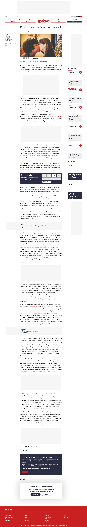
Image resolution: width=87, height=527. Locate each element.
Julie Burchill (71, 105)
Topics (10, 19)
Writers (20, 19)
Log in (73, 16)
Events (58, 19)
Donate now (45, 181)
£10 (49, 175)
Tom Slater (71, 163)
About (6, 514)
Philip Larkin (57, 163)
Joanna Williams (48, 517)
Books (59, 21)
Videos (30, 19)
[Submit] (17, 16)
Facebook (77, 16)
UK (37, 58)
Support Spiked (8, 515)
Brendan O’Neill (47, 514)
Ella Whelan (47, 518)
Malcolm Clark (72, 88)
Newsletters (74, 19)
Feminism (26, 518)
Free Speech (27, 520)
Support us (74, 21)
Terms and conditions (9, 517)
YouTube (81, 16)
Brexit (26, 517)
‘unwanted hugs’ (35, 306)
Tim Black (46, 521)
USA (25, 521)
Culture (26, 515)
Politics (34, 58)
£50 (59, 175)
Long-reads (28, 21)
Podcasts (13, 21)
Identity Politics (72, 89)
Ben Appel (70, 70)
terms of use (40, 525)
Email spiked (66, 517)
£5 (44, 175)
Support (25, 472)
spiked (69, 183)
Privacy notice (7, 518)
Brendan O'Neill (72, 125)
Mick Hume (47, 520)
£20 (54, 175)
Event (70, 165)
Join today (35, 494)
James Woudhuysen (72, 144)
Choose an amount (51, 178)
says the (57, 116)
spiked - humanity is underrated (43, 21)
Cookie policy (7, 520)
